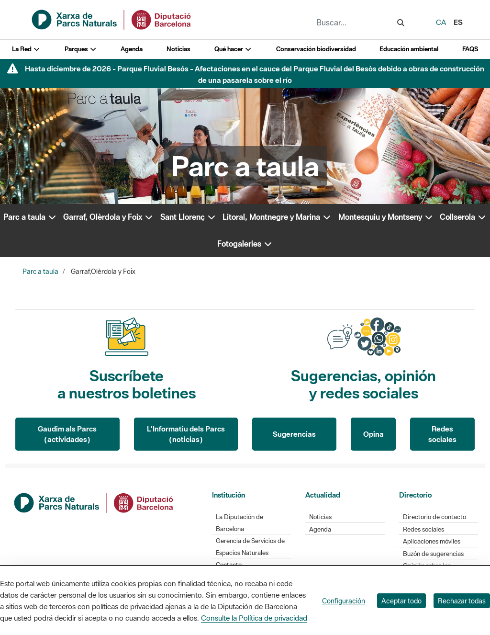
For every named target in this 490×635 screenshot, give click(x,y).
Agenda (132, 49)
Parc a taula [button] (30, 217)
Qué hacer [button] (233, 49)
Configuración (343, 600)
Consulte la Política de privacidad (254, 618)
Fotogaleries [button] (245, 243)
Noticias (178, 49)
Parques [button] (81, 49)
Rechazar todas (462, 600)
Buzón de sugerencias (433, 554)
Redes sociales (442, 434)
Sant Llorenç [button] (188, 217)
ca (441, 22)
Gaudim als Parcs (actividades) (67, 434)
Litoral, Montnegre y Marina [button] (277, 217)
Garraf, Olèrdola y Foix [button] (108, 217)
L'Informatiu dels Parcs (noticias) (186, 434)
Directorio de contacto (434, 517)
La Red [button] (26, 49)
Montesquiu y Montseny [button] (386, 217)
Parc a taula (40, 271)
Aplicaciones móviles (431, 541)
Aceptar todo (401, 600)
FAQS (470, 49)
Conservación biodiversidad (316, 49)
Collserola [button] (463, 217)
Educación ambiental (408, 49)
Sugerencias (294, 434)
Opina (373, 434)
